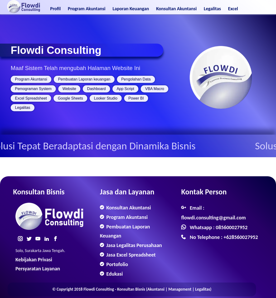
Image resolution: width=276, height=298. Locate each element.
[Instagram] (21, 238)
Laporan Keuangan (130, 8)
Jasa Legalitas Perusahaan (133, 245)
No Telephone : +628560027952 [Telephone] (224, 237)
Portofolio (116, 264)
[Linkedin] (48, 238)
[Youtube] (39, 238)
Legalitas (212, 8)
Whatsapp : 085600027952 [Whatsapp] (218, 227)
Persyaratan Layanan (37, 268)
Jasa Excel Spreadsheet (130, 255)
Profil (55, 8)
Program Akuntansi (86, 8)
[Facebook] (57, 238)
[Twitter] (30, 238)
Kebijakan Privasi (33, 259)
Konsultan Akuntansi (176, 8)
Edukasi (114, 274)
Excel (233, 8)
